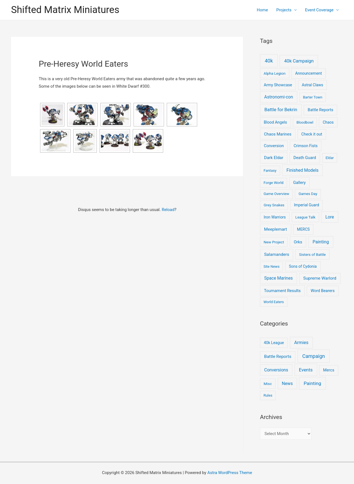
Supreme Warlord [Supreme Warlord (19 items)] (319, 278)
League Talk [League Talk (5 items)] (305, 217)
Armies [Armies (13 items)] (301, 342)
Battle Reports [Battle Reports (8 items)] (277, 356)
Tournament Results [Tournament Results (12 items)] (282, 290)
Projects (283, 9)
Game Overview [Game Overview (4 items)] (276, 194)
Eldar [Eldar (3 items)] (330, 158)
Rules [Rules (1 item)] (268, 395)
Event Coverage (319, 9)
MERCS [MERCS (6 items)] (303, 229)
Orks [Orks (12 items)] (298, 242)
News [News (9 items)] (287, 383)
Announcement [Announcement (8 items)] (308, 73)
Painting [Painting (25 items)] (312, 383)
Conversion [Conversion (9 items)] (274, 146)
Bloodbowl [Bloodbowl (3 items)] (304, 122)
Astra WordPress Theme (229, 472)
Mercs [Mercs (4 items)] (328, 370)
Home (262, 9)
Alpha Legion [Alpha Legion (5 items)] (274, 73)
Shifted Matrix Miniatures (65, 9)
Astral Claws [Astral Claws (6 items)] (312, 85)
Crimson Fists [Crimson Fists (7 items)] (306, 146)
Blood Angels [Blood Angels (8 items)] (275, 122)
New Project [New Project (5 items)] (274, 242)
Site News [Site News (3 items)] (272, 266)
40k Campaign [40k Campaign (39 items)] (299, 61)
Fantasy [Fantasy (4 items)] (270, 170)
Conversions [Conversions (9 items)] (276, 370)
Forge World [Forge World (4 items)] (273, 183)
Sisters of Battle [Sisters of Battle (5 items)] (312, 254)
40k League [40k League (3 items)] (274, 342)
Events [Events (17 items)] (306, 370)
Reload (168, 209)
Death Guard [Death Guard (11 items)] (304, 157)
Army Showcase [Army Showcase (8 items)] (278, 85)
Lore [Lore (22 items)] (330, 217)
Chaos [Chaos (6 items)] (328, 122)
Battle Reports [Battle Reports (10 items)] (320, 109)
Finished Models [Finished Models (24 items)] (303, 170)
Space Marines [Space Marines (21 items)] (278, 278)
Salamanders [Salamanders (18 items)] (276, 254)
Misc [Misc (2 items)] (268, 383)
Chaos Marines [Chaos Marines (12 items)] (277, 134)
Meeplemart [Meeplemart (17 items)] (275, 229)
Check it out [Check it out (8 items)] (311, 134)
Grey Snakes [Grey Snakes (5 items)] (274, 205)
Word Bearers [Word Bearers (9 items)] (323, 290)
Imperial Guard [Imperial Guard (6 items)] (306, 205)
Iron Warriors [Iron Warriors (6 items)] (275, 217)
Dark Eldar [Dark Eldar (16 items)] (273, 157)
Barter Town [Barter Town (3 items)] (312, 97)
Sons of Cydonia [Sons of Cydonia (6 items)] (303, 266)
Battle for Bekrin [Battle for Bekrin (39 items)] (280, 109)
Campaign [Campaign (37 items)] (313, 356)
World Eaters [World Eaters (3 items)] (274, 302)
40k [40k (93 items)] (269, 61)
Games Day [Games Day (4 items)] (307, 194)
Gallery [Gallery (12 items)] (299, 182)
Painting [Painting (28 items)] (321, 241)
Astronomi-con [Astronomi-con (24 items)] (278, 97)
